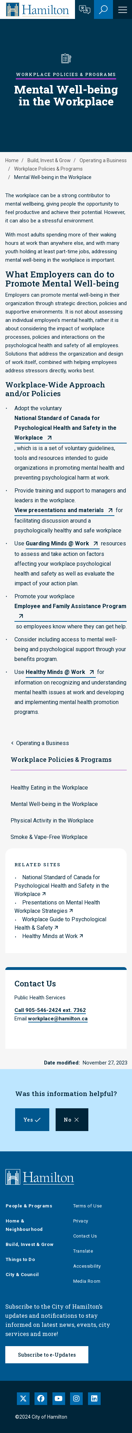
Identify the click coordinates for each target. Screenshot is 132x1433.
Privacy (80, 1221)
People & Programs (29, 1205)
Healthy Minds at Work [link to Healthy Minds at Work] (50, 936)
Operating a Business (103, 160)
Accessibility (87, 1266)
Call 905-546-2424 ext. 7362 (50, 1010)
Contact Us (85, 1236)
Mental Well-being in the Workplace (54, 804)
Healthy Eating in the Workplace (49, 787)
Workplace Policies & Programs (48, 169)
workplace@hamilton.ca (58, 1018)
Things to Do (20, 1259)
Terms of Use (87, 1205)
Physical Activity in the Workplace (52, 820)
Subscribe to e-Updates (47, 1354)
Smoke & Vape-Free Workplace (49, 837)
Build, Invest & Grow (49, 160)
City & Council (22, 1274)
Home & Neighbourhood (24, 1225)
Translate (83, 1251)
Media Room (87, 1281)
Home (12, 160)
